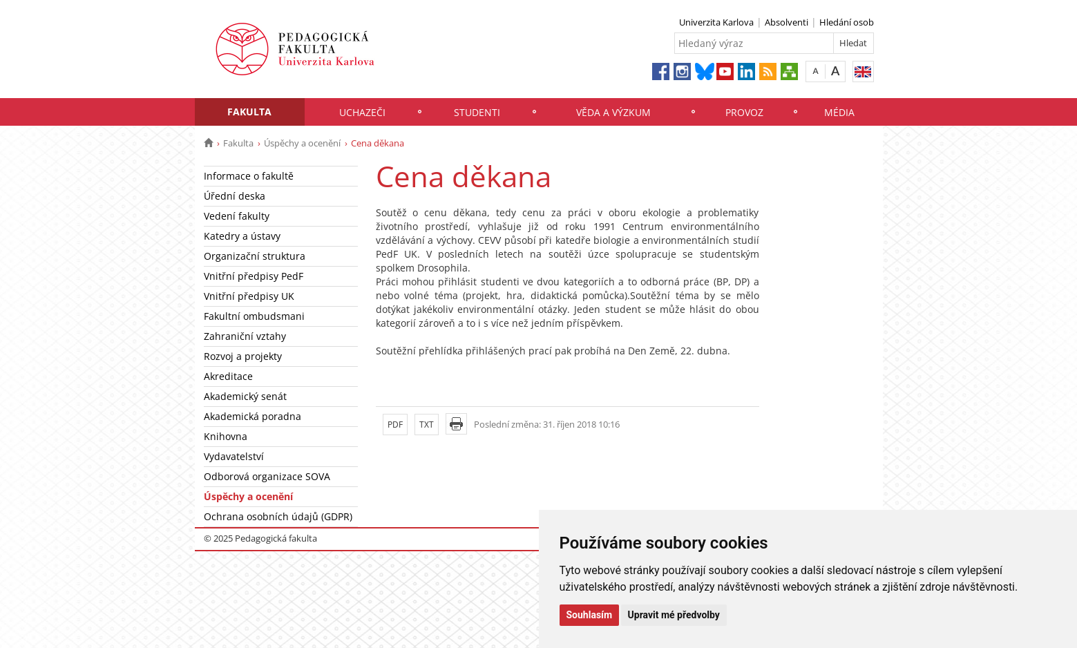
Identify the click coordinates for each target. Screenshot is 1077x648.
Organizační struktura (254, 256)
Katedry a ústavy (242, 235)
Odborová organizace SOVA (267, 476)
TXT (426, 424)
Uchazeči (362, 112)
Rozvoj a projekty (243, 356)
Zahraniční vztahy (245, 336)
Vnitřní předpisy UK (249, 296)
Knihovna (225, 436)
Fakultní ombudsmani (254, 316)
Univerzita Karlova (716, 22)
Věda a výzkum (613, 112)
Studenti (477, 112)
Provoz (744, 112)
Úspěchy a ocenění (302, 143)
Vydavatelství (234, 456)
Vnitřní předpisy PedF (253, 276)
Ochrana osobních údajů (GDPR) (278, 516)
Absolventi (786, 22)
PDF (395, 424)
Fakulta (249, 111)
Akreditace (228, 376)
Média (839, 112)
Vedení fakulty (236, 215)
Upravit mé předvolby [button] (674, 614)
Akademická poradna (252, 416)
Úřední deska (234, 195)
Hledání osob (846, 22)
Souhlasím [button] (589, 614)
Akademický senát (245, 396)
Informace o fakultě (249, 175)
